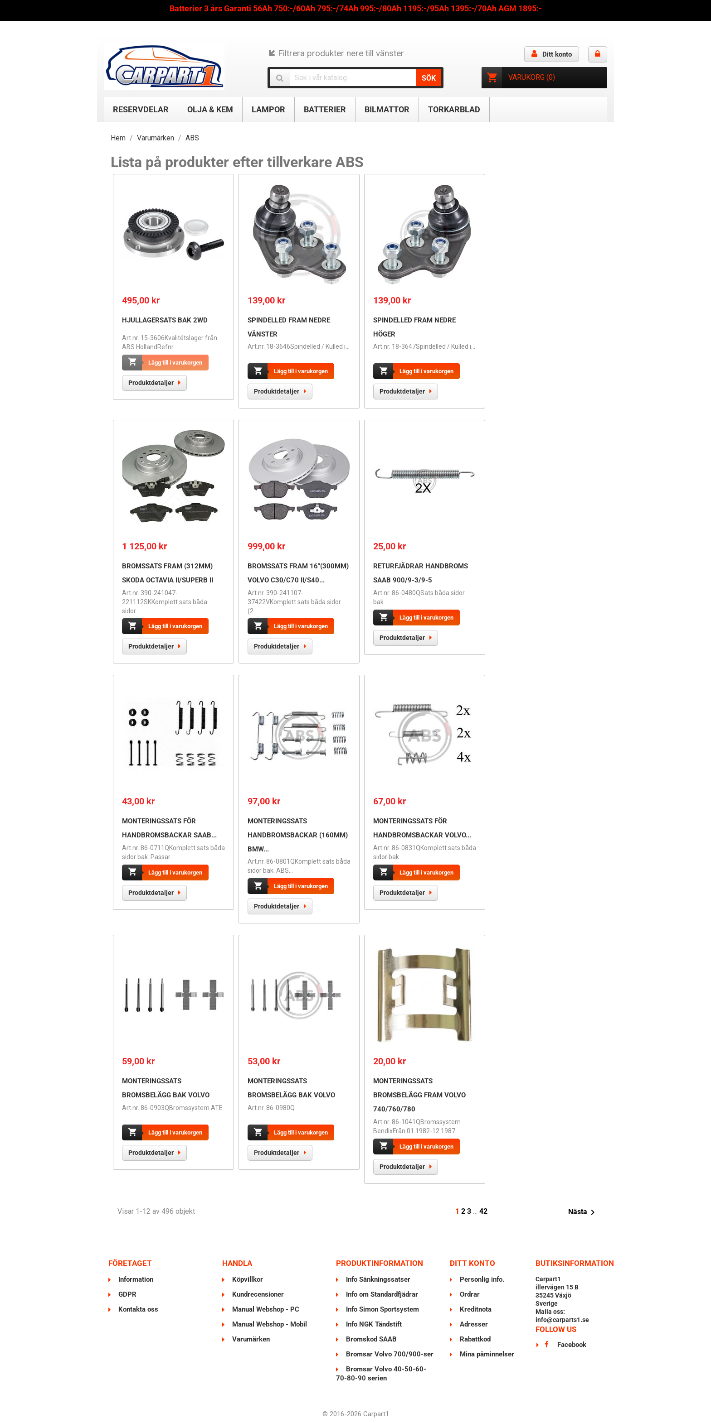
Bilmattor (387, 109)
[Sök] (356, 77)
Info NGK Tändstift (373, 1324)
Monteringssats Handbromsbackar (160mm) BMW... (298, 835)
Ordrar (469, 1294)
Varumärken (250, 1339)
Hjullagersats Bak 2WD (165, 320)
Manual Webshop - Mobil (268, 1324)
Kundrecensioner (257, 1294)
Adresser (473, 1324)
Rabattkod (474, 1339)
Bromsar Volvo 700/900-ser (388, 1354)
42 (483, 1211)
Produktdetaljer (151, 382)
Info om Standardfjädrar (381, 1294)
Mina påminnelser (486, 1354)
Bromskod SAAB (370, 1339)
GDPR (126, 1294)
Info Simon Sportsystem (381, 1309)
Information (135, 1279)
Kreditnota (475, 1309)
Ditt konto (472, 1263)
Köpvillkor (246, 1279)
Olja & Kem (210, 109)
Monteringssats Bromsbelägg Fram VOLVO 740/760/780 (419, 1095)
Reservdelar (141, 109)
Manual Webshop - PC (264, 1309)
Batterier (325, 109)
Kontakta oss (137, 1309)
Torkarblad (454, 109)
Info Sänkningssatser (377, 1279)
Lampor (268, 109)
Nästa (583, 1212)
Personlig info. (481, 1279)
